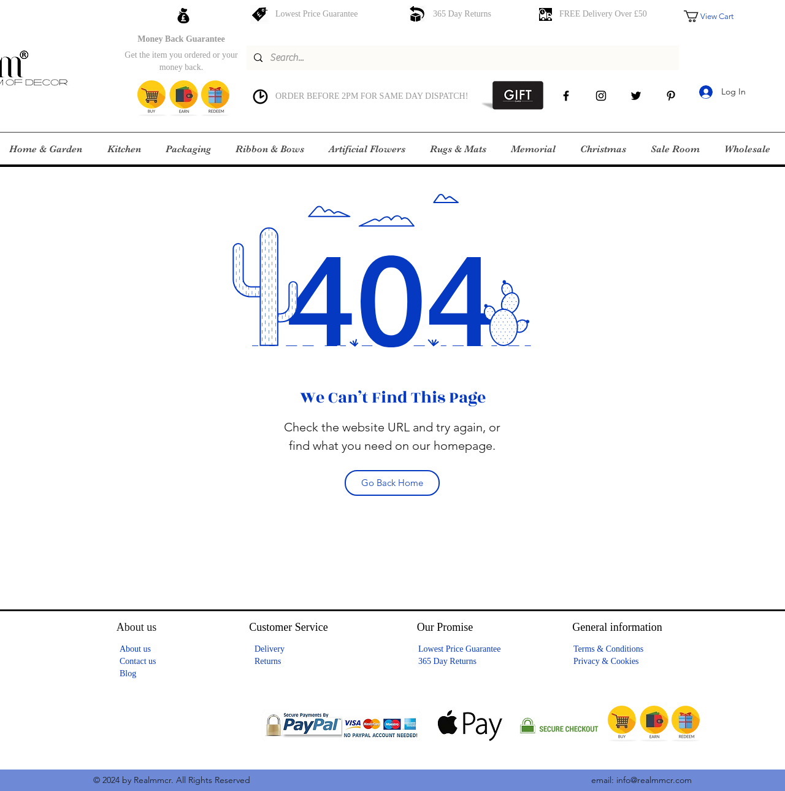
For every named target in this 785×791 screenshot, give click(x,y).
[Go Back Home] (392, 483)
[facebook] (566, 95)
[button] (717, 16)
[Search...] (461, 57)
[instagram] (601, 95)
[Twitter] (636, 95)
